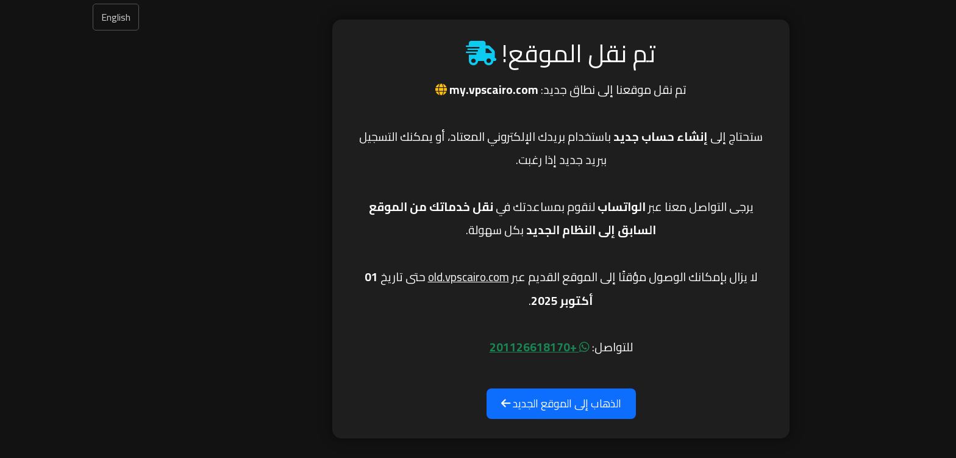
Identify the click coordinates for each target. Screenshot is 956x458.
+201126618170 (457, 347)
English (33, 17)
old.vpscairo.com (385, 277)
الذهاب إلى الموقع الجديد (478, 403)
